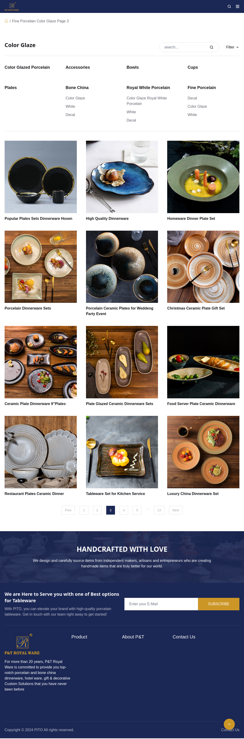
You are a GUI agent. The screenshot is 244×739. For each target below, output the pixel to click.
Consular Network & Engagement (142, 668)
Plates (11, 87)
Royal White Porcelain (148, 87)
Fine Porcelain (23, 21)
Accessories (78, 67)
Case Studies (137, 680)
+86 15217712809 (199, 656)
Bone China (77, 87)
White (70, 106)
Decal (70, 115)
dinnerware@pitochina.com (207, 675)
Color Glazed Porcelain (27, 67)
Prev (68, 510)
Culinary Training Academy (148, 657)
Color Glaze (46, 21)
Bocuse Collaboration (143, 690)
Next (175, 510)
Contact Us (230, 730)
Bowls (133, 67)
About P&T (135, 647)
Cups (193, 67)
